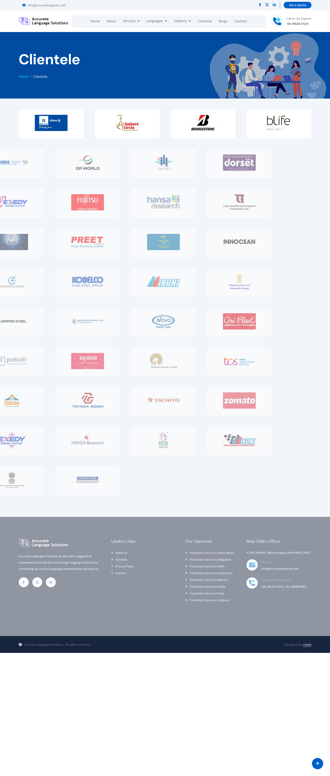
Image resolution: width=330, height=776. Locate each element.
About (111, 21)
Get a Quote (297, 5)
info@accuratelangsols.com (44, 5)
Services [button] (129, 20)
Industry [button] (180, 20)
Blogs (223, 21)
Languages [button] (154, 20)
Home (95, 21)
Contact (240, 21)
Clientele (205, 21)
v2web (306, 644)
